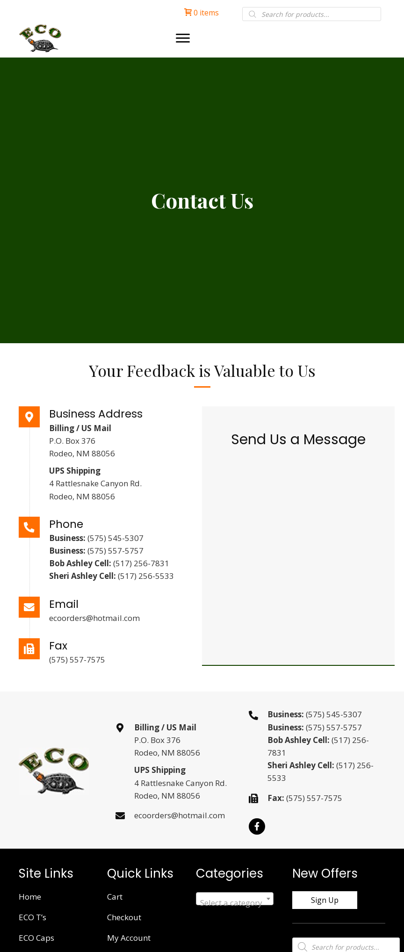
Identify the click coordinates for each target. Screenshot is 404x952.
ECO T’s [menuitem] (32, 917)
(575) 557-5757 (115, 550)
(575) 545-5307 (115, 538)
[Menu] (183, 38)
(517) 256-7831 (141, 563)
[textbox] (234, 903)
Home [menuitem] (30, 896)
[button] (257, 826)
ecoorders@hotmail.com (94, 618)
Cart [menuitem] (115, 896)
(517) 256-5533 (146, 575)
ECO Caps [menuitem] (36, 937)
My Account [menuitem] (129, 937)
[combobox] (235, 898)
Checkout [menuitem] (124, 917)
